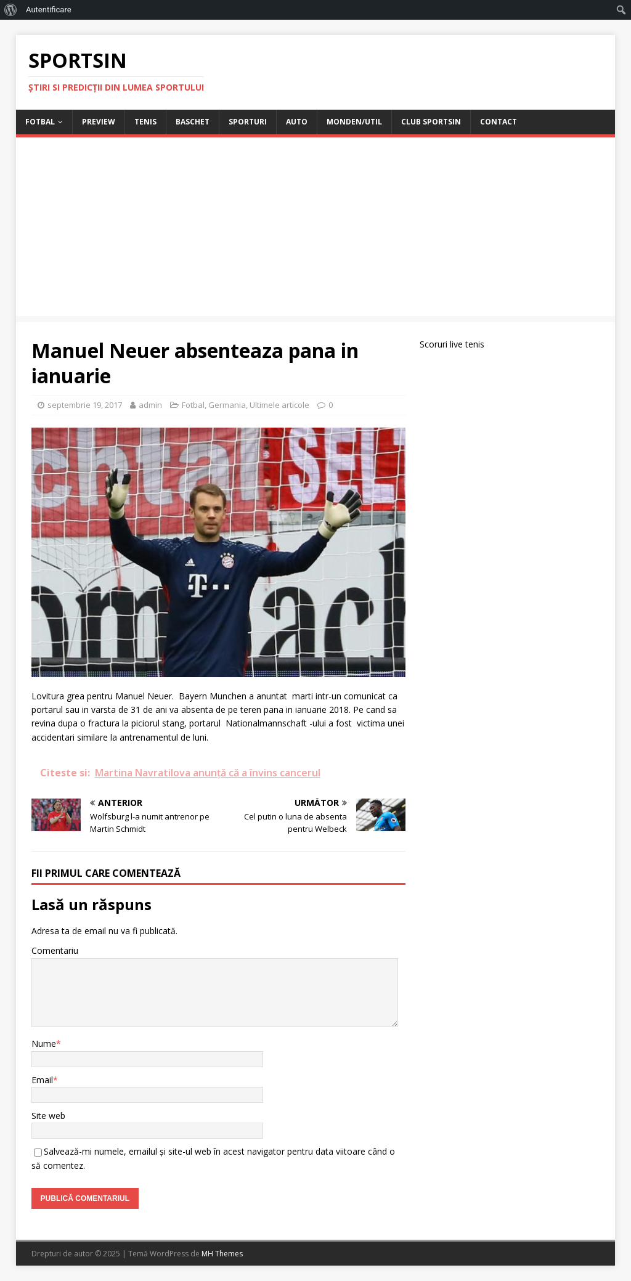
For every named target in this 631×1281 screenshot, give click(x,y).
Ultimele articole (279, 404)
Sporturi (248, 121)
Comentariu (54, 950)
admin (150, 404)
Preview (98, 121)
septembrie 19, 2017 (84, 404)
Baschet (193, 121)
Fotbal (40, 121)
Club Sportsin (431, 121)
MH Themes (222, 1253)
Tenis (145, 121)
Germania (227, 404)
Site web (48, 1115)
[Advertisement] (316, 230)
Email (42, 1080)
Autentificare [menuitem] (48, 9)
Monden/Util (354, 121)
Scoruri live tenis (452, 344)
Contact (498, 121)
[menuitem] (11, 10)
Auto (296, 121)
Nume (43, 1043)
